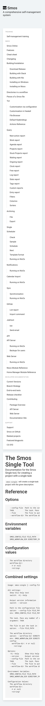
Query (9, 130)
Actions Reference (17, 124)
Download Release (17, 69)
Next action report (17, 136)
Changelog (11, 59)
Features (10, 50)
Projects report (16, 149)
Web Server (11, 356)
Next (12, 250)
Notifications (12, 265)
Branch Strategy (13, 386)
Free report (14, 170)
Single (9, 227)
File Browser (15, 115)
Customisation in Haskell (20, 111)
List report (14, 310)
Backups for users (17, 350)
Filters (12, 197)
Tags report (15, 184)
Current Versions (14, 382)
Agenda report (16, 144)
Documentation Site (18, 418)
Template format (17, 255)
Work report (15, 140)
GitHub (10, 304)
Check (12, 237)
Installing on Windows (19, 82)
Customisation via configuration (23, 107)
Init (11, 326)
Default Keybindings (18, 120)
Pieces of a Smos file (16, 97)
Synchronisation (16, 294)
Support (10, 427)
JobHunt (10, 320)
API (8, 336)
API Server (11, 340)
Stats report (15, 179)
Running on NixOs (17, 259)
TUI (8, 101)
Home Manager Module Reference (21, 372)
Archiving (11, 211)
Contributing (12, 399)
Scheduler (11, 231)
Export (12, 221)
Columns (13, 201)
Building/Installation (15, 63)
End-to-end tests (14, 390)
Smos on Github (13, 432)
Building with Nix (17, 78)
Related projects (14, 436)
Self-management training (18, 36)
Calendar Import (14, 276)
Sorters (13, 205)
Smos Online (12, 46)
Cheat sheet (12, 54)
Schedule (14, 246)
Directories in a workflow (17, 92)
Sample (13, 242)
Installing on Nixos (17, 86)
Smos (10, 8)
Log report (14, 175)
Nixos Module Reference (17, 368)
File (11, 217)
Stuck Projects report (19, 153)
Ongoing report (16, 162)
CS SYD (10, 445)
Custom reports (16, 188)
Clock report (15, 166)
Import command (17, 314)
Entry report (15, 192)
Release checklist (14, 395)
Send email (14, 330)
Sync (9, 288)
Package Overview (17, 405)
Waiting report (16, 157)
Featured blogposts (15, 440)
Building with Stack (18, 73)
